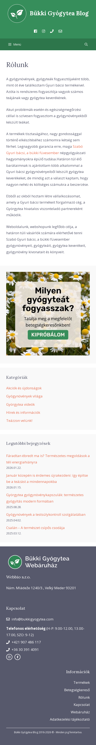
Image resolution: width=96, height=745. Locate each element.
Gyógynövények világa (24, 396)
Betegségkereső (77, 689)
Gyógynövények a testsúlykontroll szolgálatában (45, 514)
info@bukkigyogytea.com (32, 619)
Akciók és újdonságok (24, 388)
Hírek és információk (23, 412)
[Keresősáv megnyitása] (86, 44)
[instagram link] (9, 657)
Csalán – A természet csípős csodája (35, 527)
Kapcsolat (82, 704)
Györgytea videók (20, 404)
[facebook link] (17, 657)
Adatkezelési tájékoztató (70, 719)
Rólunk (84, 697)
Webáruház (80, 712)
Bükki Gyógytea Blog (59, 13)
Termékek (81, 682)
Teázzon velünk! (19, 420)
